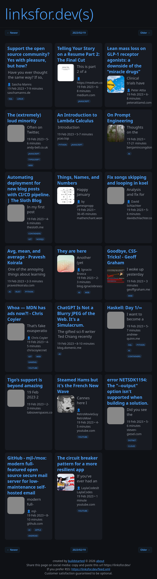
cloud (131, 446)
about (100, 561)
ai (129, 153)
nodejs (40, 239)
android (33, 535)
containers (34, 233)
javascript (83, 101)
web (30, 165)
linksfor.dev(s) (49, 14)
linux (20, 98)
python (63, 144)
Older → (145, 32)
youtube (32, 368)
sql (10, 98)
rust (17, 291)
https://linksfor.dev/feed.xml (90, 569)
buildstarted (76, 561)
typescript (34, 159)
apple (38, 530)
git (30, 239)
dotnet (132, 440)
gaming (32, 362)
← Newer (12, 32)
